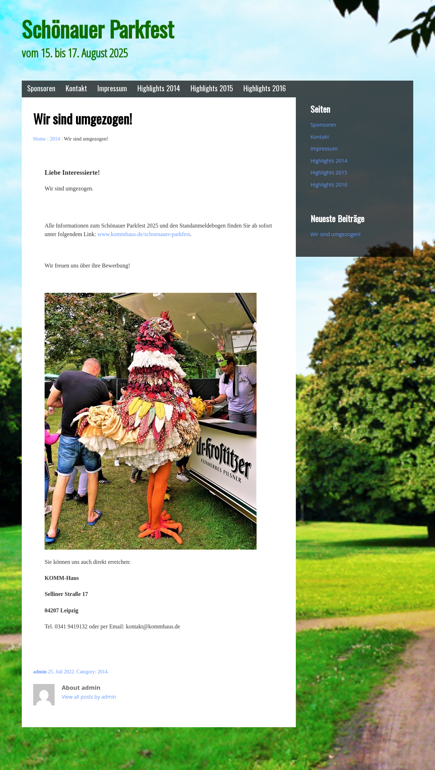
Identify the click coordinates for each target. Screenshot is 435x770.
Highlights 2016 (264, 87)
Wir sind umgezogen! (335, 234)
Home (39, 139)
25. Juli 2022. (61, 671)
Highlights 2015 (212, 87)
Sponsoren (41, 87)
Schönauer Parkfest (98, 28)
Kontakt (76, 87)
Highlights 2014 (158, 87)
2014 (55, 139)
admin (40, 671)
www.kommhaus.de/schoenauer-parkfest (143, 234)
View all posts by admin (89, 696)
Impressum (112, 87)
